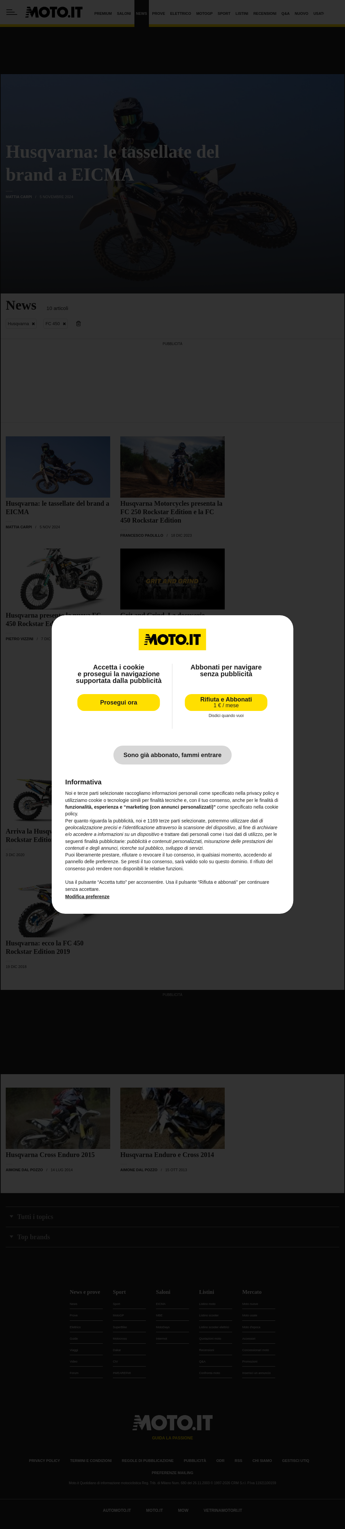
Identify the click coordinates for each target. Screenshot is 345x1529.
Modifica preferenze (87, 896)
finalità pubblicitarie (104, 841)
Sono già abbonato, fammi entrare (172, 755)
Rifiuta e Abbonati (226, 702)
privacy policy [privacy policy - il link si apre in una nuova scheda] (261, 793)
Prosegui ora (118, 702)
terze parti (169, 820)
